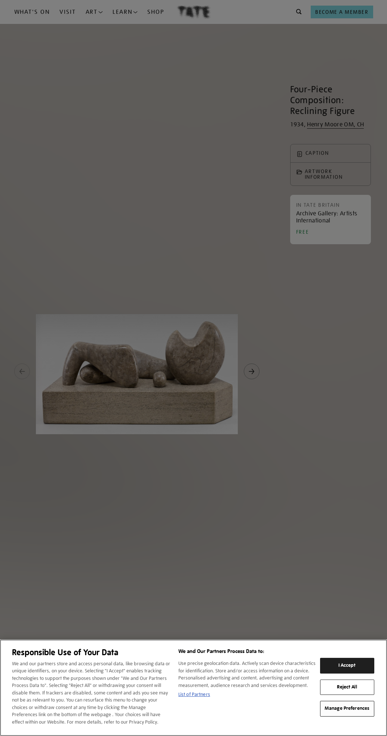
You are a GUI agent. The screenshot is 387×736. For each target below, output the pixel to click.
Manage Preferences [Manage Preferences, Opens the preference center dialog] (347, 708)
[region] (193, 688)
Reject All (347, 687)
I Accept (347, 665)
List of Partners (194, 694)
